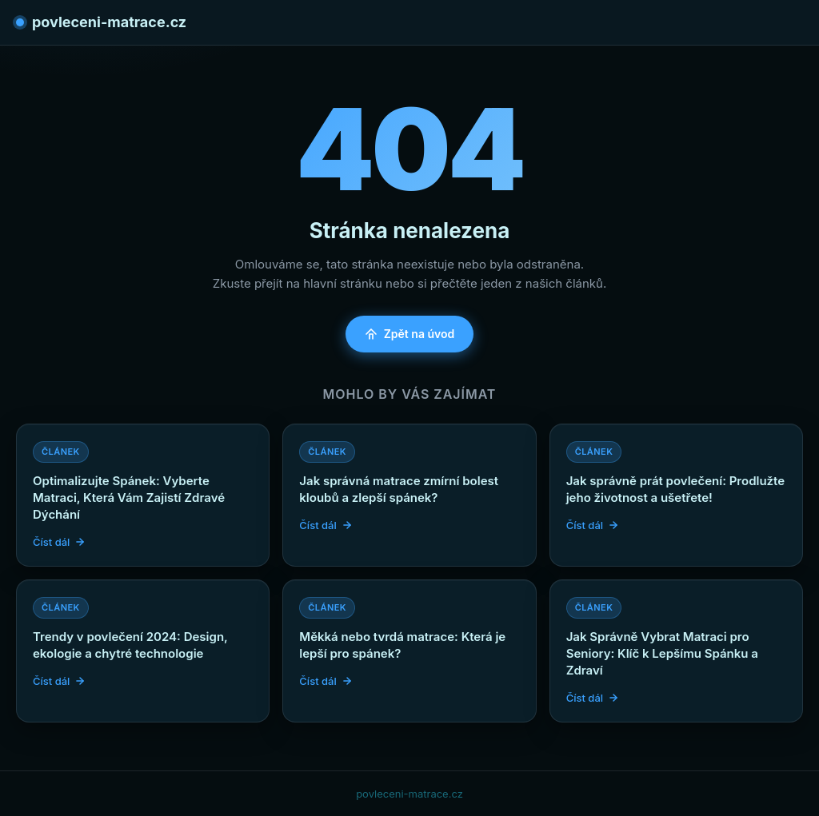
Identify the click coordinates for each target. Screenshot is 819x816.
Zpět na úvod (410, 333)
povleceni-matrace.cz (101, 22)
